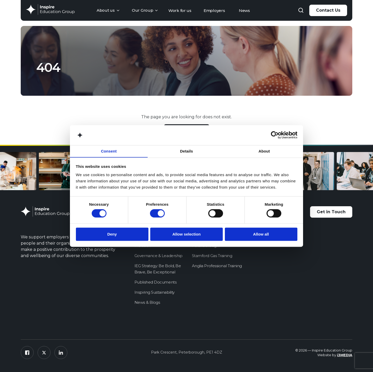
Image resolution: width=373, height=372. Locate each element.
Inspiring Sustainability (154, 292)
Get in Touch (331, 211)
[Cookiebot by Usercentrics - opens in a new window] (274, 135)
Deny (112, 234)
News (244, 10)
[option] (67, 172)
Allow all (261, 234)
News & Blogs (147, 302)
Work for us (179, 10)
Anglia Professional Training (217, 265)
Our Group (142, 10)
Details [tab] (186, 151)
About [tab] (264, 151)
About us (106, 10)
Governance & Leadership (158, 255)
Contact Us (328, 10)
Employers (214, 10)
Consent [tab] (109, 151)
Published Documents (155, 282)
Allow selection (186, 234)
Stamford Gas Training (212, 255)
